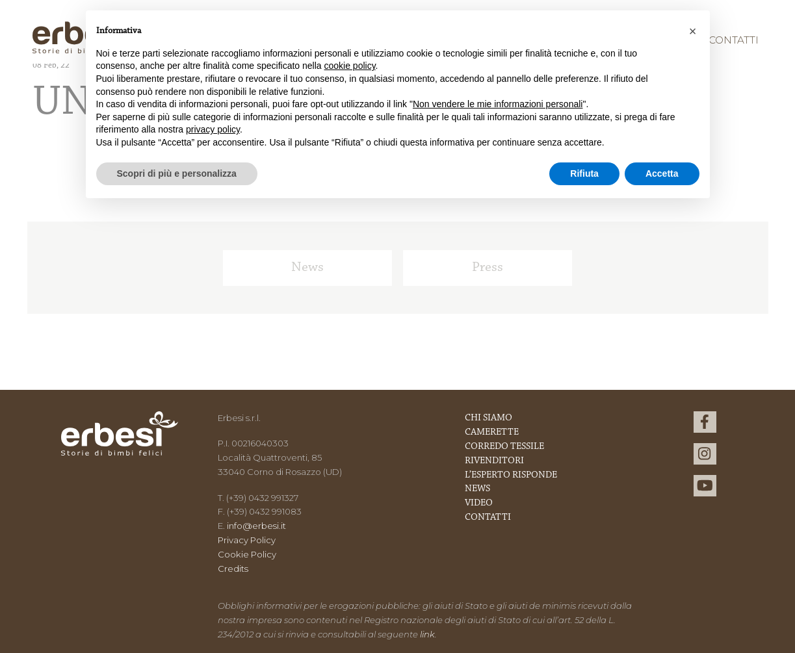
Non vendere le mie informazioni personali (497, 104)
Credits (233, 568)
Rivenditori (494, 461)
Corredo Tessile (504, 447)
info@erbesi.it (256, 525)
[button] (693, 31)
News (307, 268)
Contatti (734, 40)
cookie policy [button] (349, 65)
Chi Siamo (488, 418)
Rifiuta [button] (584, 173)
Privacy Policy (247, 540)
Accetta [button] (662, 173)
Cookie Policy (247, 554)
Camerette (492, 432)
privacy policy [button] (213, 129)
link (427, 634)
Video (479, 503)
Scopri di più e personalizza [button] (177, 173)
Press (487, 268)
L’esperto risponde (511, 475)
